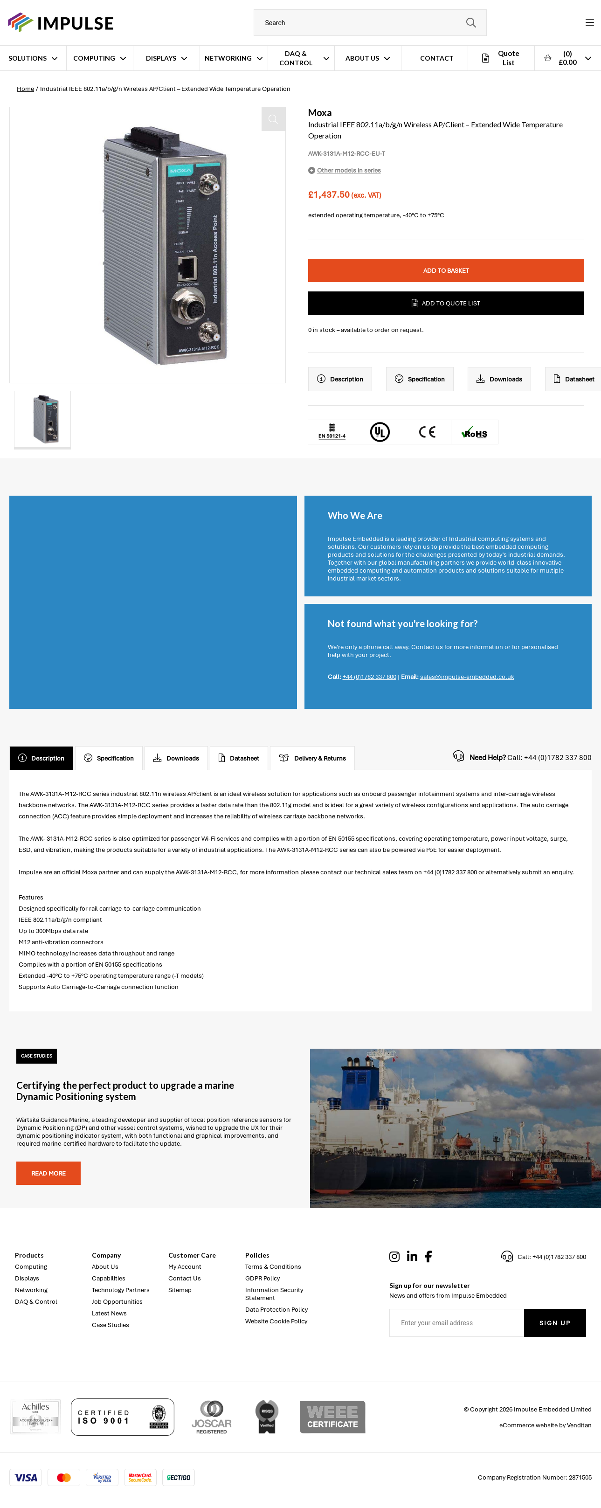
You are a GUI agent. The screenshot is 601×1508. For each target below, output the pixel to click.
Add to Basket (446, 271)
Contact (437, 58)
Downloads (499, 379)
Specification (420, 379)
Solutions (27, 58)
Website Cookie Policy (276, 1321)
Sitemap (180, 1290)
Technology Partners (121, 1290)
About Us (362, 58)
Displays (161, 58)
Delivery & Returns (312, 758)
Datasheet (239, 758)
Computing (94, 58)
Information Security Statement (274, 1294)
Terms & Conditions (273, 1267)
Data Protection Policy (276, 1310)
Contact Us (184, 1278)
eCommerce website (528, 1425)
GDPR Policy (262, 1278)
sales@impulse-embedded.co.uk (467, 677)
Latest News (109, 1313)
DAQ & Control (295, 58)
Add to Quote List (446, 303)
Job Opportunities (117, 1302)
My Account (184, 1267)
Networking (228, 58)
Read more (48, 1173)
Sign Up (555, 1323)
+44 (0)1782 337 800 (369, 677)
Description (340, 379)
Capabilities (108, 1278)
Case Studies (110, 1325)
